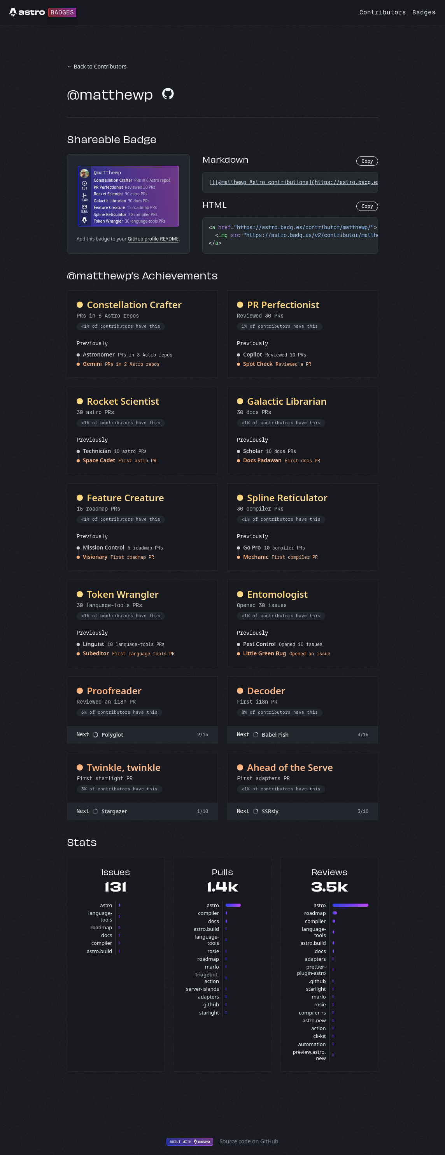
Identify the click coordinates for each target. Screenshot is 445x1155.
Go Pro (252, 547)
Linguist (93, 644)
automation (312, 1044)
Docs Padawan (262, 460)
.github (210, 1004)
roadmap (101, 927)
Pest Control (259, 644)
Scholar (253, 451)
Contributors (382, 12)
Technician (97, 451)
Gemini (92, 363)
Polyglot (112, 734)
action (318, 1028)
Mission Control (103, 547)
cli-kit (320, 1035)
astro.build (99, 951)
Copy (367, 161)
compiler (101, 942)
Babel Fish (275, 734)
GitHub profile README (153, 238)
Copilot (252, 354)
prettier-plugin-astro (311, 969)
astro (106, 905)
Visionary (95, 556)
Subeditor (96, 653)
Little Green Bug (264, 653)
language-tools (100, 916)
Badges (424, 12)
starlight (209, 1012)
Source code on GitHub (248, 1141)
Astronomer (99, 354)
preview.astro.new (309, 1055)
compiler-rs (312, 1012)
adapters (208, 996)
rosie (213, 951)
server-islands (202, 988)
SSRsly (270, 811)
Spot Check (258, 363)
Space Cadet (99, 460)
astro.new (314, 1020)
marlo (212, 966)
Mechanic (255, 556)
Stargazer (114, 811)
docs (106, 935)
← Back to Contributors (96, 66)
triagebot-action (207, 977)
